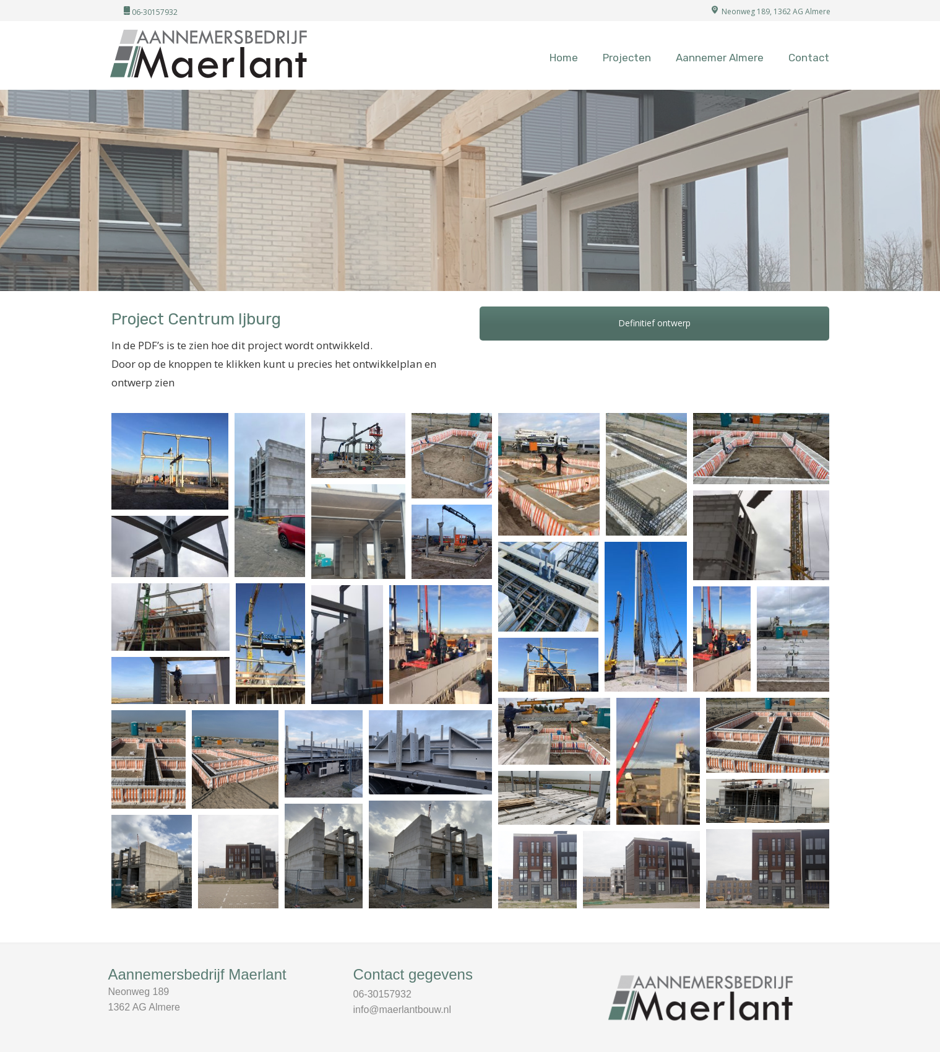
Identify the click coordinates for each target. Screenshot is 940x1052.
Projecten (627, 57)
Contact (808, 57)
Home (564, 57)
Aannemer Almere (720, 57)
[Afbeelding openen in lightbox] (169, 461)
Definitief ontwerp (654, 323)
